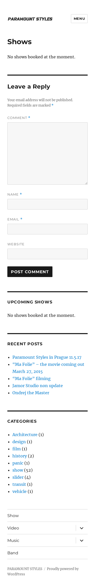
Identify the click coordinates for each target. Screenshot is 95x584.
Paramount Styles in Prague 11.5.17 (46, 357)
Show (13, 515)
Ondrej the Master (30, 392)
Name (14, 194)
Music (13, 540)
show (17, 470)
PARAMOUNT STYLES (24, 569)
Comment (18, 118)
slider (18, 477)
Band (12, 553)
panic (17, 463)
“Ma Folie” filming (31, 378)
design (19, 441)
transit (19, 484)
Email (15, 219)
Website (16, 244)
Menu (79, 18)
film (16, 448)
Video (13, 528)
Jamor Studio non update (37, 385)
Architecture (24, 434)
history (19, 455)
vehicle (19, 491)
